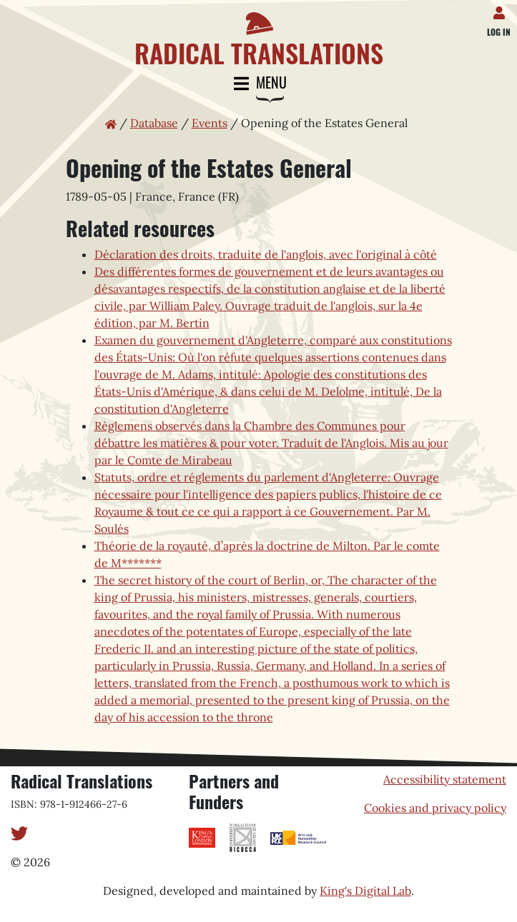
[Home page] (258, 33)
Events (209, 123)
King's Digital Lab (365, 890)
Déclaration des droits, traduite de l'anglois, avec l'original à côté (265, 254)
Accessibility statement (444, 779)
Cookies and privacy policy (435, 808)
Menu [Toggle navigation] (259, 84)
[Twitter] (19, 832)
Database (154, 123)
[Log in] (501, 10)
